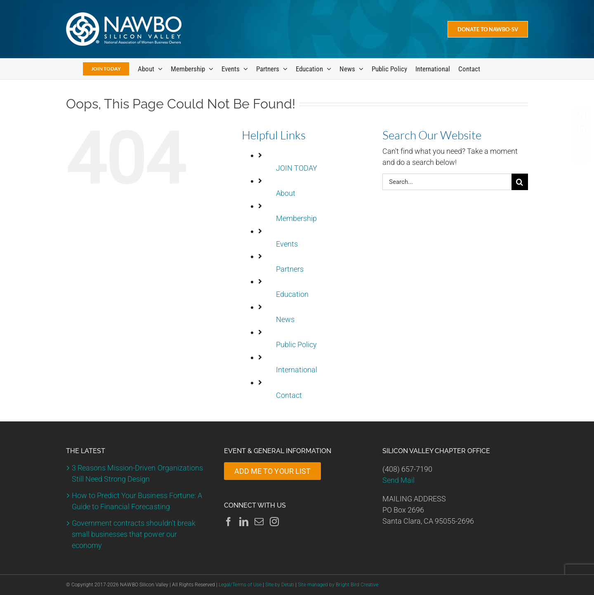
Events (287, 244)
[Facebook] (228, 521)
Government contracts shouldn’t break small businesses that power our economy (134, 534)
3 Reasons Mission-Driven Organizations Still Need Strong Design (137, 473)
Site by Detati (279, 585)
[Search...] (447, 182)
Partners (290, 269)
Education (292, 294)
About (285, 193)
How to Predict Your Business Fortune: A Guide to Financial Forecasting (137, 501)
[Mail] (259, 521)
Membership (296, 218)
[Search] (520, 182)
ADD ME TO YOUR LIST (272, 471)
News (285, 319)
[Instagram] (274, 521)
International (296, 369)
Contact (289, 395)
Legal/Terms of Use (240, 585)
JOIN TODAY (296, 168)
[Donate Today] (488, 29)
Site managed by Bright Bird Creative (338, 585)
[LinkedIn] (243, 521)
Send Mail (398, 480)
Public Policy (296, 344)
